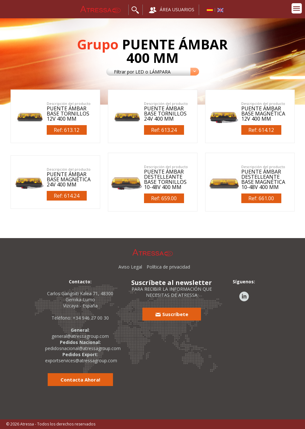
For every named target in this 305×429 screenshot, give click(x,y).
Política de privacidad (168, 267)
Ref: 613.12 (66, 129)
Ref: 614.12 (261, 129)
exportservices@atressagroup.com (81, 360)
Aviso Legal (130, 267)
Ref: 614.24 (66, 195)
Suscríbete (171, 314)
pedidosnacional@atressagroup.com (83, 348)
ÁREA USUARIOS (171, 10)
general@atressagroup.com (80, 336)
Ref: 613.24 (164, 129)
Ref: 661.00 (261, 198)
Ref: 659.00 (164, 198)
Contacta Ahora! (80, 379)
